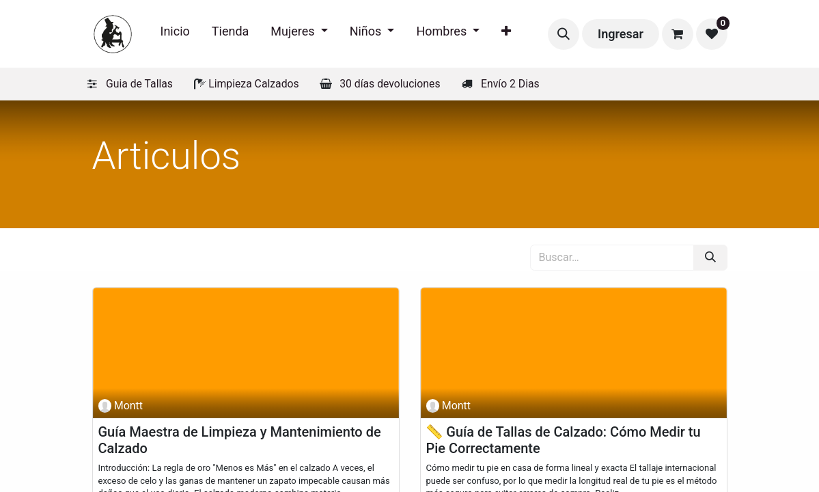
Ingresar (620, 34)
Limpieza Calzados (253, 83)
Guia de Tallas (139, 83)
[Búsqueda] (710, 258)
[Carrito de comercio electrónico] (677, 34)
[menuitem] (175, 34)
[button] (563, 34)
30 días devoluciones (389, 83)
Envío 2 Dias (510, 83)
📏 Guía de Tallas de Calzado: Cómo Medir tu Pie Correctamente (563, 440)
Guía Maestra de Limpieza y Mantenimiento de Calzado (239, 440)
